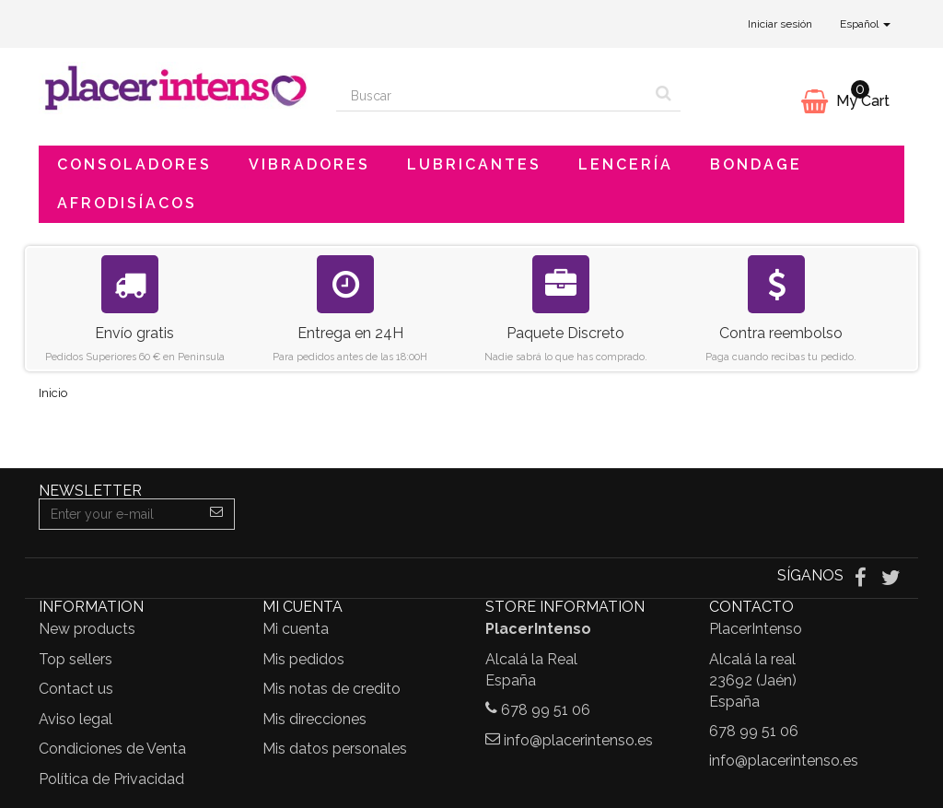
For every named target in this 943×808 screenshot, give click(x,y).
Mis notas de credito (331, 688)
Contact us (76, 688)
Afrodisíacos (127, 203)
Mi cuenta (295, 629)
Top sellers (75, 659)
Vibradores (309, 164)
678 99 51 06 (545, 710)
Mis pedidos (303, 659)
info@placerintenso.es (578, 740)
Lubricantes (474, 164)
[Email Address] (119, 514)
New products (87, 629)
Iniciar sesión (780, 24)
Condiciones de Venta (112, 748)
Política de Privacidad (111, 779)
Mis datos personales (334, 748)
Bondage (756, 164)
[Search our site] (491, 95)
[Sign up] (217, 514)
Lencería (625, 164)
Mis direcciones (314, 719)
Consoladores (134, 164)
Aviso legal (75, 719)
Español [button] (865, 24)
